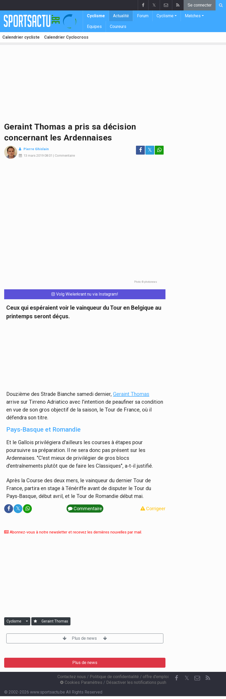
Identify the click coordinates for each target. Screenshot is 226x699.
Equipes (94, 26)
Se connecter (200, 5)
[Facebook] (176, 678)
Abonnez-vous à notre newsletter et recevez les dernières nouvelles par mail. (73, 532)
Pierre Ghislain (36, 149)
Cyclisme (96, 15)
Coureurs (118, 26)
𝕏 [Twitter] (187, 678)
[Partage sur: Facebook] (140, 150)
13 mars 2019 (33, 155)
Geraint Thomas (131, 394)
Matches (193, 15)
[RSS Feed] (208, 678)
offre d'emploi (156, 676)
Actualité (121, 15)
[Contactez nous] (197, 678)
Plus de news (85, 638)
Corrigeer (152, 508)
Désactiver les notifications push (136, 682)
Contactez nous (71, 676)
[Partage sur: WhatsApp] (159, 150)
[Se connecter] (35, 621)
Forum (142, 15)
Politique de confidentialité (114, 676)
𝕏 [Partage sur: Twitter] (150, 150)
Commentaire (65, 155)
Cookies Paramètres (81, 682)
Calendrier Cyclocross (66, 37)
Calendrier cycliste (21, 37)
